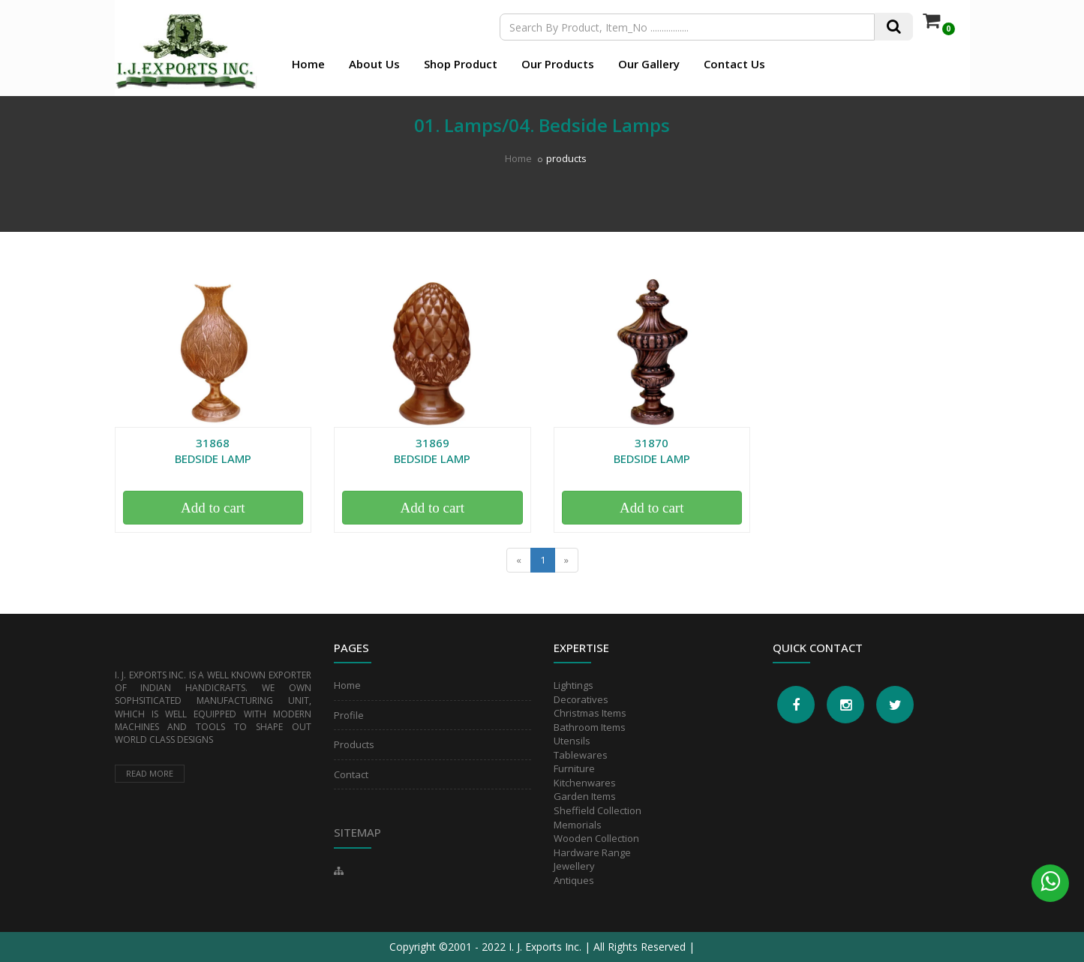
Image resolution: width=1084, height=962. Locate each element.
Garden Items (585, 796)
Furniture (574, 768)
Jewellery (574, 866)
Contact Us (734, 63)
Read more (149, 773)
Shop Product (460, 63)
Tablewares (581, 755)
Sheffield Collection (597, 810)
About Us (374, 63)
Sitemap (357, 832)
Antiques (574, 880)
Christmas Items (590, 713)
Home (308, 63)
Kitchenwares (585, 782)
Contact (351, 774)
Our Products (557, 63)
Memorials (578, 824)
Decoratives (581, 699)
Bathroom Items (590, 727)
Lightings (573, 685)
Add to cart (213, 508)
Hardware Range (592, 852)
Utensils (572, 740)
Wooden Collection (596, 838)
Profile (349, 715)
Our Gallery (649, 63)
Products (354, 744)
